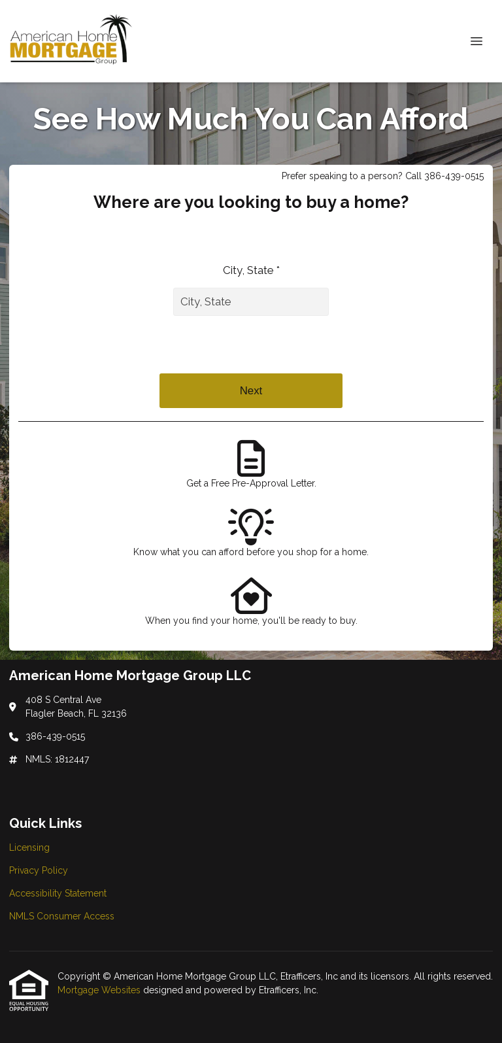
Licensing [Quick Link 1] (29, 847)
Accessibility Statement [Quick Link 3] (58, 893)
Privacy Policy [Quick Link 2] (38, 870)
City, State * (251, 270)
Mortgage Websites (100, 990)
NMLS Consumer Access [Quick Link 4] (61, 916)
